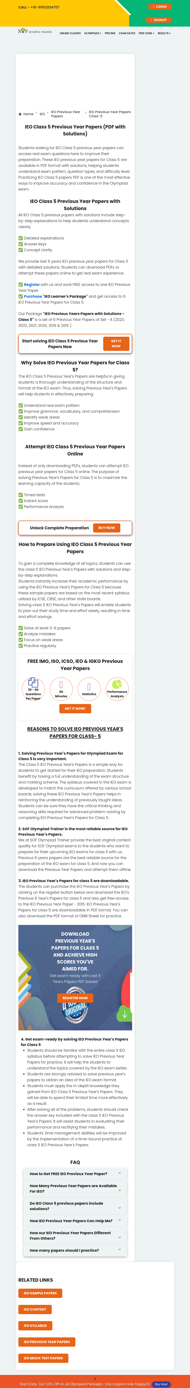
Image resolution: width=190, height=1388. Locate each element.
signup (158, 21)
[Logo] (35, 33)
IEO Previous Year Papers (65, 116)
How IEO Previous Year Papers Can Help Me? (71, 1223)
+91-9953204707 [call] (39, 7)
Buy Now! (161, 1384)
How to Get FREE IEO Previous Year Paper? (68, 1176)
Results (161, 35)
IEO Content (35, 1311)
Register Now (75, 1000)
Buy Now (107, 529)
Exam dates (125, 35)
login (160, 7)
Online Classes (70, 35)
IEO (42, 116)
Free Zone (143, 35)
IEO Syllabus (35, 1327)
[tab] (75, 1176)
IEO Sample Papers (40, 1295)
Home (28, 116)
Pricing (108, 35)
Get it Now (116, 346)
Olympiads (91, 35)
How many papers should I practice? (64, 1252)
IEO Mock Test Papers (43, 1360)
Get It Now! (75, 710)
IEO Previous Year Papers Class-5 (110, 116)
